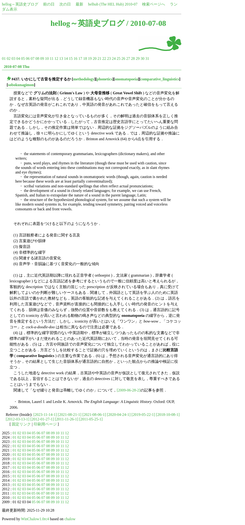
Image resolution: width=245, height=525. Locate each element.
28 (133, 58)
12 (56, 58)
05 (23, 58)
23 (109, 58)
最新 (79, 4)
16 (75, 58)
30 (142, 58)
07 (32, 58)
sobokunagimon (21, 85)
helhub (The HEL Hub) (106, 4)
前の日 (49, 4)
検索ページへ (153, 4)
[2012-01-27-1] (42, 419)
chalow (69, 519)
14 (66, 58)
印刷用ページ (45, 424)
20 (94, 58)
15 (70, 58)
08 (37, 58)
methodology (83, 79)
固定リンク (21, 424)
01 (4, 58)
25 (118, 58)
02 (9, 58)
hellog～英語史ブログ (20, 4)
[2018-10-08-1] (168, 415)
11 (51, 58)
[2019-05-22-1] (143, 415)
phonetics (104, 79)
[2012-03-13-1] (17, 419)
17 (80, 58)
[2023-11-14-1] (45, 415)
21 (99, 58)
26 (123, 58)
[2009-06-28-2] (128, 390)
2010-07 (131, 4)
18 (85, 58)
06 (28, 58)
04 (18, 58)
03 (13, 58)
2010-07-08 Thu (16, 67)
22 (104, 58)
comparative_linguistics (159, 79)
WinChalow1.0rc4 (35, 519)
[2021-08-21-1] (70, 415)
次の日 (65, 4)
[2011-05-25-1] (91, 419)
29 (137, 58)
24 (114, 58)
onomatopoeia (126, 79)
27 (128, 58)
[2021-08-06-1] (94, 415)
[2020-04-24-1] (119, 415)
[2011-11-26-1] (66, 419)
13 (61, 58)
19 (90, 58)
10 (47, 58)
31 (147, 58)
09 (42, 58)
